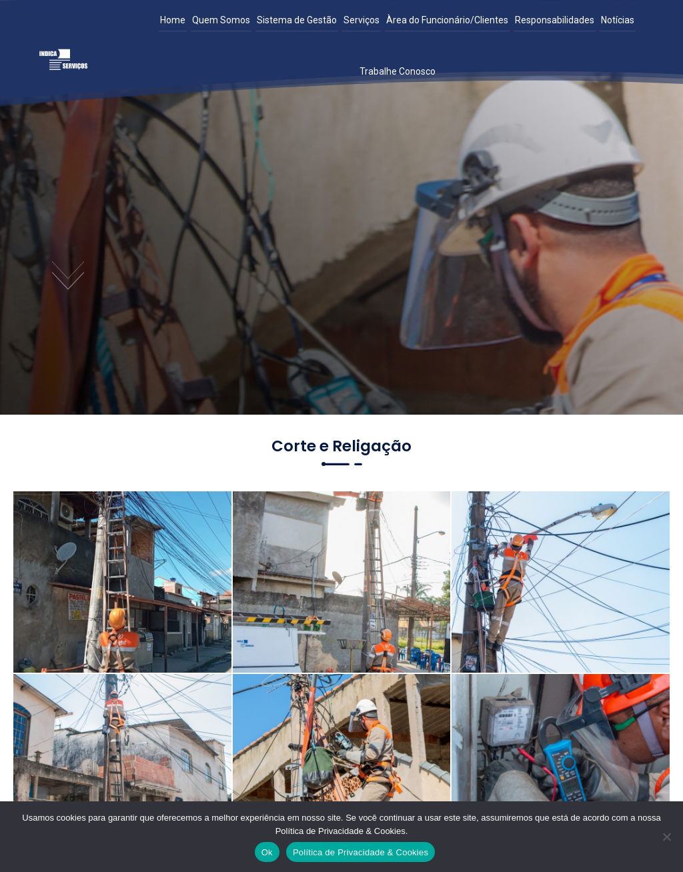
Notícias (617, 20)
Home (172, 20)
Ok (267, 852)
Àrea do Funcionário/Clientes (447, 20)
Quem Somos (221, 20)
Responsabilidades (554, 20)
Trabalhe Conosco (398, 71)
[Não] (666, 836)
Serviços (362, 20)
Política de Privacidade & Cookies (360, 852)
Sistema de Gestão (297, 20)
